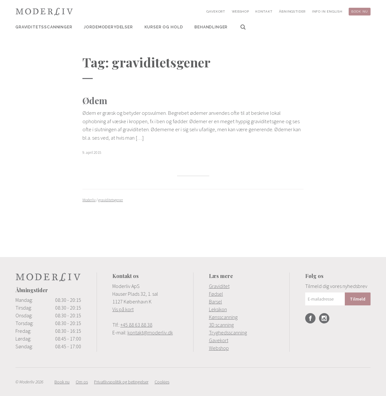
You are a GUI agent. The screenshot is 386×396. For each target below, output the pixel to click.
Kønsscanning (223, 317)
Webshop (240, 11)
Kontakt (264, 11)
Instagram (324, 318)
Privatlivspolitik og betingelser (121, 382)
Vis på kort (123, 309)
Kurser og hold (164, 27)
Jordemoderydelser (108, 27)
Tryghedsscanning (228, 332)
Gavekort (215, 11)
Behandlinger (211, 27)
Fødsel (216, 294)
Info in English (327, 11)
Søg (243, 27)
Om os (82, 382)
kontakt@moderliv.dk (150, 332)
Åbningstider (292, 11)
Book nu (359, 11)
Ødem (94, 100)
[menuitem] (43, 27)
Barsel (215, 301)
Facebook (310, 318)
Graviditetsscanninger (43, 27)
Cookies (162, 382)
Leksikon (218, 309)
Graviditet (219, 286)
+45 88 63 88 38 (136, 325)
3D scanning (221, 325)
